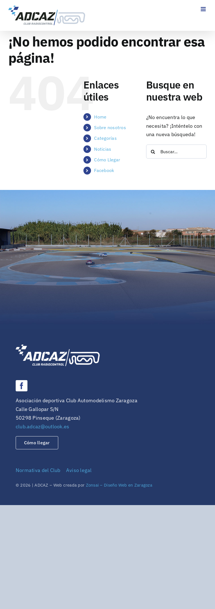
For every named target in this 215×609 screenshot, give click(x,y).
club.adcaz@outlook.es (42, 426)
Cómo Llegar (107, 159)
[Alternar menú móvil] (204, 9)
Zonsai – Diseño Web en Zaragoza (119, 485)
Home (100, 117)
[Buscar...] (176, 152)
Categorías (105, 138)
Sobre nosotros (110, 127)
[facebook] (21, 385)
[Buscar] (153, 152)
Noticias (102, 149)
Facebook (104, 170)
